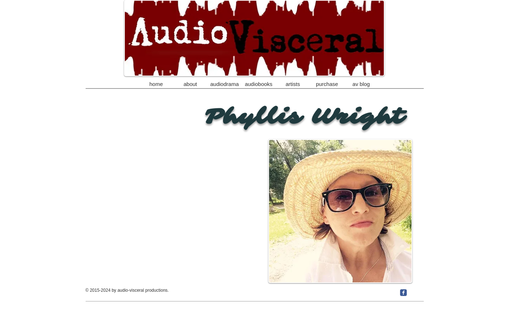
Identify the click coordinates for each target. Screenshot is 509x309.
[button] (293, 80)
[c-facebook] (403, 292)
